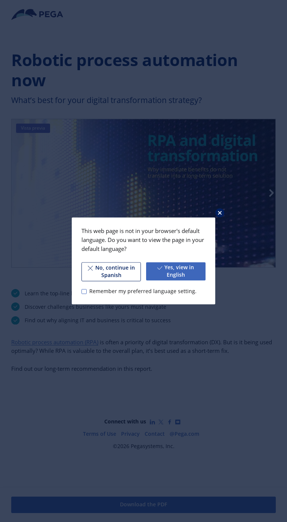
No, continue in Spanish (111, 271)
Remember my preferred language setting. (143, 291)
